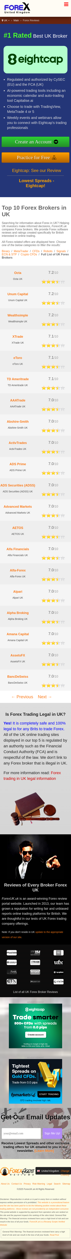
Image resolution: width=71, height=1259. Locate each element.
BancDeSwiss (17, 676)
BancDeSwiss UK (18, 682)
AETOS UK (18, 534)
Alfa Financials (17, 549)
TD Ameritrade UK (18, 385)
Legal (49, 1184)
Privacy (27, 1184)
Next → (45, 696)
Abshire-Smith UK (18, 427)
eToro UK (18, 364)
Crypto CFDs (29, 254)
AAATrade (17, 400)
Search (57, 1184)
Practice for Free (35, 156)
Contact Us (16, 1184)
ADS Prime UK (18, 470)
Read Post (54, 1235)
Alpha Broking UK (18, 619)
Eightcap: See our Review (36, 172)
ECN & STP (9, 254)
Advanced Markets (18, 506)
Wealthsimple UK (17, 321)
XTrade (17, 336)
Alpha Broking (18, 613)
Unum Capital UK (17, 300)
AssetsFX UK (17, 661)
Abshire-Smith (18, 421)
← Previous (22, 696)
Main (16, 20)
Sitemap (66, 1184)
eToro (17, 358)
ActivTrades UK (17, 449)
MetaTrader (21, 251)
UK (6, 20)
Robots (48, 251)
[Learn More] (44, 1151)
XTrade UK (18, 342)
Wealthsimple (17, 315)
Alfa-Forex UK (18, 576)
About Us (5, 1184)
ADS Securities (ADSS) (17, 485)
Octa (17, 273)
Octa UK (18, 279)
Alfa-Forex (18, 570)
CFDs (36, 251)
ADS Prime (17, 464)
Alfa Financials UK (18, 555)
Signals (61, 251)
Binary (6, 251)
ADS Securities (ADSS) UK (18, 491)
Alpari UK (17, 597)
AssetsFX (17, 655)
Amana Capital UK (17, 640)
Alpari (17, 591)
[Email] (21, 1133)
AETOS (17, 528)
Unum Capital (17, 294)
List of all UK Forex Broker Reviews (35, 991)
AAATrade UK (17, 406)
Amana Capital (18, 634)
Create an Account (35, 141)
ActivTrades (18, 443)
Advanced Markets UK (17, 512)
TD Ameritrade (18, 379)
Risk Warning (38, 1184)
